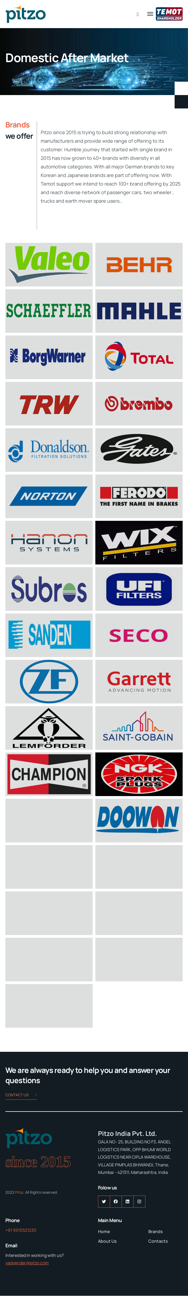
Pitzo (19, 1192)
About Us (107, 1241)
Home (104, 1231)
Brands (155, 1231)
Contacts (158, 1241)
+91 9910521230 (20, 1230)
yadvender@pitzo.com (27, 1263)
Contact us (21, 1095)
